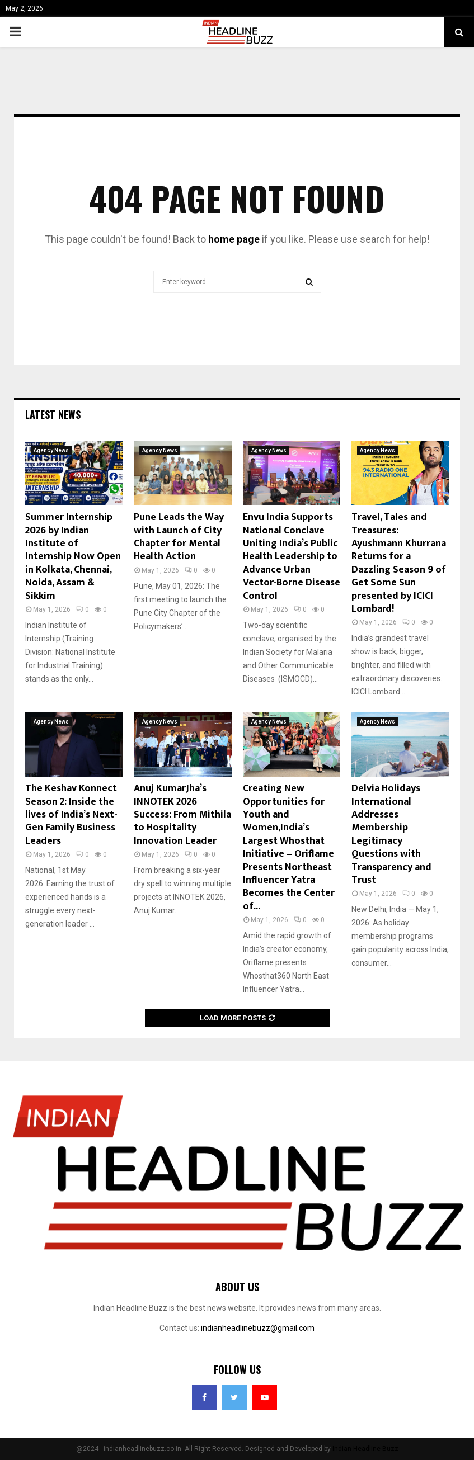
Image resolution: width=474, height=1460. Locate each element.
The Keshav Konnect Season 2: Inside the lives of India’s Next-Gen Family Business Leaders (71, 814)
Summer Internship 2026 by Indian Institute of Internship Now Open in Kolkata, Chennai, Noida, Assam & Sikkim (73, 556)
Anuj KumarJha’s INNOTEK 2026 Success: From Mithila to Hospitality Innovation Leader (182, 814)
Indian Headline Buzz (365, 1449)
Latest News (53, 414)
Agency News (51, 450)
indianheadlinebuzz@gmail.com (258, 1328)
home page (234, 239)
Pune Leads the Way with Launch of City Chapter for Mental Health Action (179, 537)
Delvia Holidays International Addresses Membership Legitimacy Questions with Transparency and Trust (391, 834)
